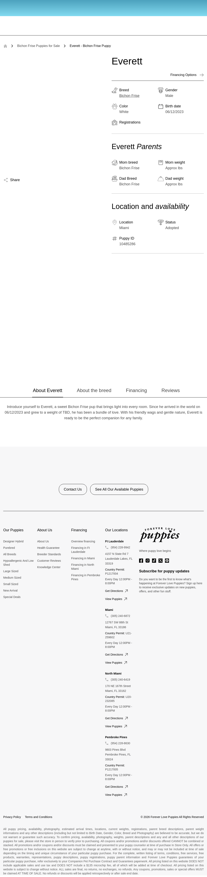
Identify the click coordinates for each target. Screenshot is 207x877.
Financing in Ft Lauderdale (80, 549)
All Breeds (9, 554)
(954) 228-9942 (120, 547)
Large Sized (10, 571)
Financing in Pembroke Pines (85, 577)
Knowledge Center (48, 567)
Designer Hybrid (13, 541)
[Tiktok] (154, 560)
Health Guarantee (48, 547)
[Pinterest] (167, 560)
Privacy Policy (12, 817)
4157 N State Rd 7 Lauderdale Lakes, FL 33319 (118, 558)
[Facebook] (141, 560)
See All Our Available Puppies (119, 489)
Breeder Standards (49, 554)
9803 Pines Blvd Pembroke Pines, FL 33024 (118, 754)
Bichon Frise (129, 96)
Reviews (171, 390)
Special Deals (12, 597)
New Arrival (10, 590)
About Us (43, 541)
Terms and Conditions (38, 817)
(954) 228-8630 (120, 743)
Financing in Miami (83, 558)
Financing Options (187, 75)
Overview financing (83, 541)
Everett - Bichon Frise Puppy (90, 46)
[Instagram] (148, 560)
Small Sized (10, 584)
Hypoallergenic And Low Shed (18, 562)
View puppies (116, 599)
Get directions (117, 590)
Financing (136, 390)
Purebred (9, 547)
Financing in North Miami (82, 566)
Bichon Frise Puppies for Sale (38, 46)
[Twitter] (160, 560)
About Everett (47, 390)
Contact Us (73, 489)
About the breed (94, 390)
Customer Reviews (49, 560)
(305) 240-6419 (120, 679)
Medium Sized (12, 577)
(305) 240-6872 (120, 616)
